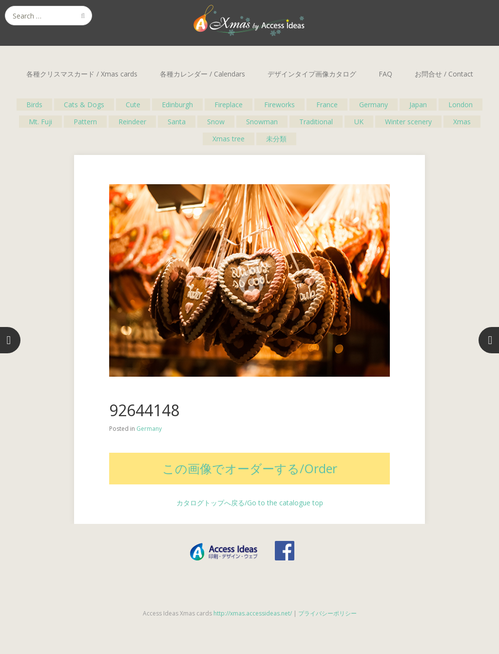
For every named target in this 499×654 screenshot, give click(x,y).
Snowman (262, 121)
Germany (373, 104)
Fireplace (228, 104)
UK (359, 121)
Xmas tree (228, 138)
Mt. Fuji (40, 121)
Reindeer (132, 121)
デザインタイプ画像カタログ (312, 73)
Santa (177, 121)
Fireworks (279, 104)
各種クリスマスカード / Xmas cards (81, 73)
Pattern (85, 121)
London (460, 104)
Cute (133, 104)
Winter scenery (408, 121)
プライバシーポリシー (327, 613)
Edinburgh (177, 104)
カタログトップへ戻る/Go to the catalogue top (249, 502)
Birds (34, 104)
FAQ (385, 73)
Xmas (462, 121)
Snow (216, 121)
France (327, 104)
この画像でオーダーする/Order (249, 468)
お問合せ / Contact (444, 73)
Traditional (316, 121)
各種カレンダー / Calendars (202, 73)
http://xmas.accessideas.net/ (252, 613)
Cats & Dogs (84, 104)
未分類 (276, 138)
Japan (418, 104)
